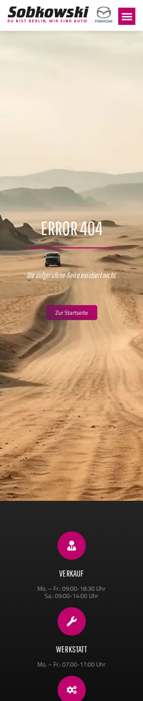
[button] (126, 16)
